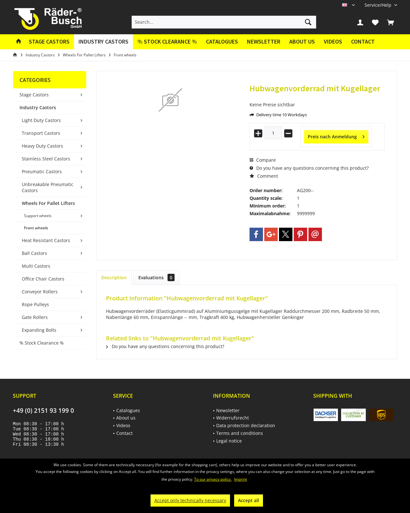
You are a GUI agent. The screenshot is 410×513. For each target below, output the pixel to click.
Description (114, 277)
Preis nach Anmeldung (336, 136)
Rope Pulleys (35, 304)
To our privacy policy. (213, 479)
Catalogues (222, 41)
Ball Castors (34, 253)
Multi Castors (36, 266)
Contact (363, 41)
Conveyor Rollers (40, 292)
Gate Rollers (35, 317)
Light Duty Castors (41, 120)
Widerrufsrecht (232, 418)
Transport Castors (41, 133)
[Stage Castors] (49, 41)
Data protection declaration (245, 425)
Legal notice (229, 441)
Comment (264, 176)
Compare (263, 160)
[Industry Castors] (103, 41)
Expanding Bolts (39, 330)
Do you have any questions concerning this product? (309, 168)
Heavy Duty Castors (42, 146)
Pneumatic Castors (42, 171)
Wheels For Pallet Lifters (48, 203)
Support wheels (38, 215)
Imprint (240, 479)
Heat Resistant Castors (46, 240)
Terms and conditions (239, 433)
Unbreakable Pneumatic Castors (47, 187)
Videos (333, 41)
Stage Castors (34, 95)
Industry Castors (38, 107)
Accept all (248, 500)
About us (302, 41)
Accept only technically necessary (190, 500)
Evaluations (156, 277)
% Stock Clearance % (42, 343)
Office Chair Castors (43, 279)
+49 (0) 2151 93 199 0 (43, 410)
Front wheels (36, 228)
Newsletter (263, 41)
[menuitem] (378, 5)
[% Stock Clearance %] (167, 41)
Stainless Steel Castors (46, 159)
